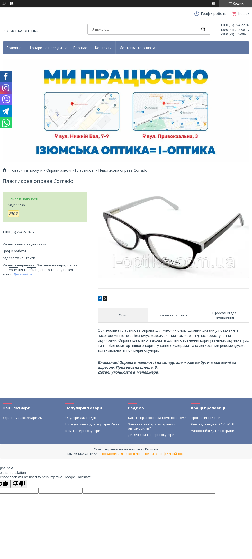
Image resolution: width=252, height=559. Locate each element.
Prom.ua (151, 449)
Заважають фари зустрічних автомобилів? (151, 426)
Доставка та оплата (137, 47)
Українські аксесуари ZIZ (23, 417)
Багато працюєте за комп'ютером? (157, 417)
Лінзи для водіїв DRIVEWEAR (213, 424)
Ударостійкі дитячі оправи (212, 430)
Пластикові (84, 170)
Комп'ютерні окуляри (82, 430)
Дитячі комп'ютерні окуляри (151, 434)
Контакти (103, 47)
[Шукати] (203, 29)
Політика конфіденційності (164, 454)
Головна (13, 47)
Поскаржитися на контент (120, 454)
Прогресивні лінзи (205, 417)
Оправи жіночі (58, 170)
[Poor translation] (19, 484)
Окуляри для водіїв (80, 417)
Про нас (80, 47)
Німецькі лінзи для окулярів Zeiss (92, 424)
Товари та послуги (45, 47)
